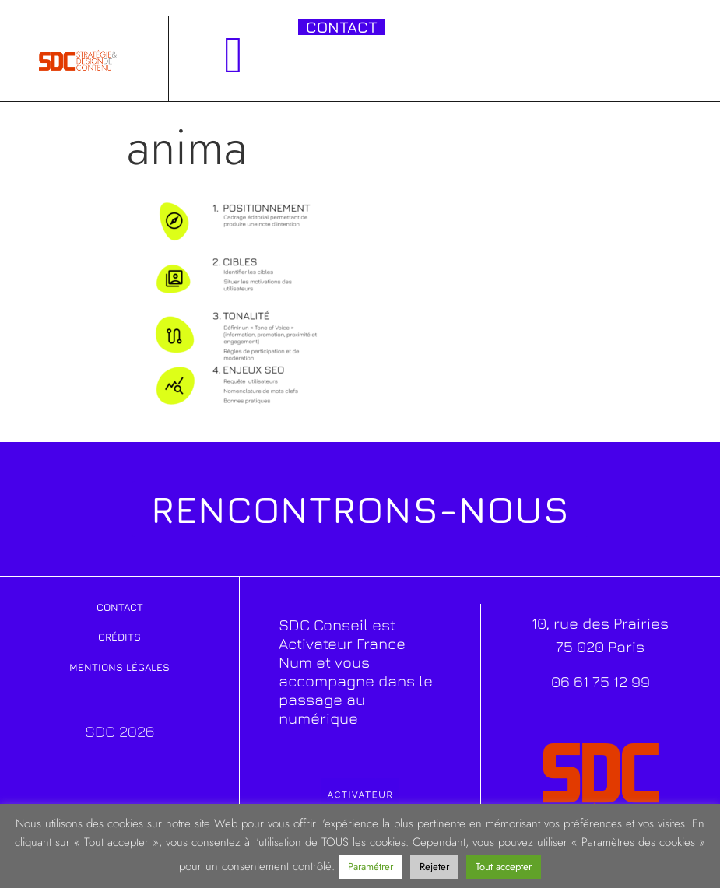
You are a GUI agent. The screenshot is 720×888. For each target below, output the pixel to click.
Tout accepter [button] (504, 866)
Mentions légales (119, 667)
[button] (234, 54)
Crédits (119, 636)
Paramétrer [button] (370, 866)
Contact (120, 607)
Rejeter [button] (434, 866)
